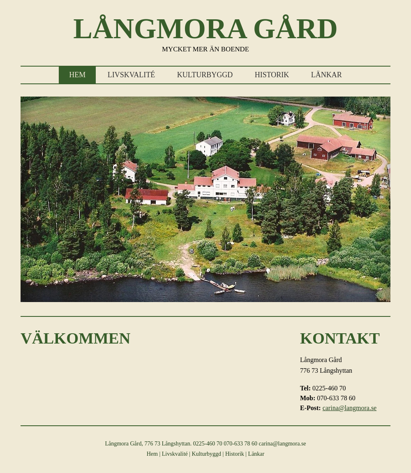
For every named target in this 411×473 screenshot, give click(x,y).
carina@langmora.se (350, 407)
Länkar (326, 75)
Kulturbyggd (205, 75)
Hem (77, 75)
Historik (272, 75)
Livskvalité (131, 75)
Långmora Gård (205, 28)
